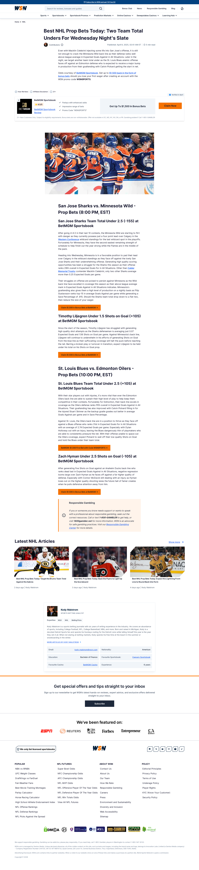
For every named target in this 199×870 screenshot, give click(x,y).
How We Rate (107, 786)
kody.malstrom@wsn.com (86, 653)
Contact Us (105, 772)
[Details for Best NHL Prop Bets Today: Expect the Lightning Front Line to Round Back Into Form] (157, 562)
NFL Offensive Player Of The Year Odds (77, 791)
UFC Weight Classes (25, 776)
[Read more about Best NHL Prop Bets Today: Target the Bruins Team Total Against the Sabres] (41, 582)
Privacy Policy (149, 776)
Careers (104, 795)
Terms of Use (149, 781)
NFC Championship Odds (70, 776)
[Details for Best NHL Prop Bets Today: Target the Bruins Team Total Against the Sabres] (41, 562)
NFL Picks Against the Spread (30, 819)
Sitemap (104, 819)
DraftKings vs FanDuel (26, 781)
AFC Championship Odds (70, 781)
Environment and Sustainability (115, 805)
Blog (173, 8)
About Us (104, 776)
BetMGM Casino (90, 668)
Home (17, 22)
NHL (24, 22)
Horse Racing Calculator (27, 800)
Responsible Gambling (156, 8)
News (139, 8)
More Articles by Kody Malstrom (64, 645)
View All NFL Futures (68, 805)
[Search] (100, 8)
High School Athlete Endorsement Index (35, 805)
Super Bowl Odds (66, 772)
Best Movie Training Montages (30, 791)
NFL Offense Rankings (26, 810)
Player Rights (149, 791)
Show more (176, 542)
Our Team (105, 781)
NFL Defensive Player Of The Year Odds (78, 795)
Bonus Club (127, 8)
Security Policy (149, 800)
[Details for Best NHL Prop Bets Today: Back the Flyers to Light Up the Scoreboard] (99, 562)
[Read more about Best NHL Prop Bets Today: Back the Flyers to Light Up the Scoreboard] (99, 582)
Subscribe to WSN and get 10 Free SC (101, 2)
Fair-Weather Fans (24, 786)
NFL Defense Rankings (26, 815)
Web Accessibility (109, 815)
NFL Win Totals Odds (68, 800)
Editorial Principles (151, 772)
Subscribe (99, 707)
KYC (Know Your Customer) (156, 795)
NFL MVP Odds (65, 786)
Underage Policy (150, 786)
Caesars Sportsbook (141, 660)
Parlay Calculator (23, 795)
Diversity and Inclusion (111, 810)
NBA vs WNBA (22, 772)
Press (102, 800)
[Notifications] (182, 8)
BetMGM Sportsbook (87, 73)
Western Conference (68, 239)
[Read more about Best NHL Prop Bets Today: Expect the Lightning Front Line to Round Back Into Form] (157, 582)
